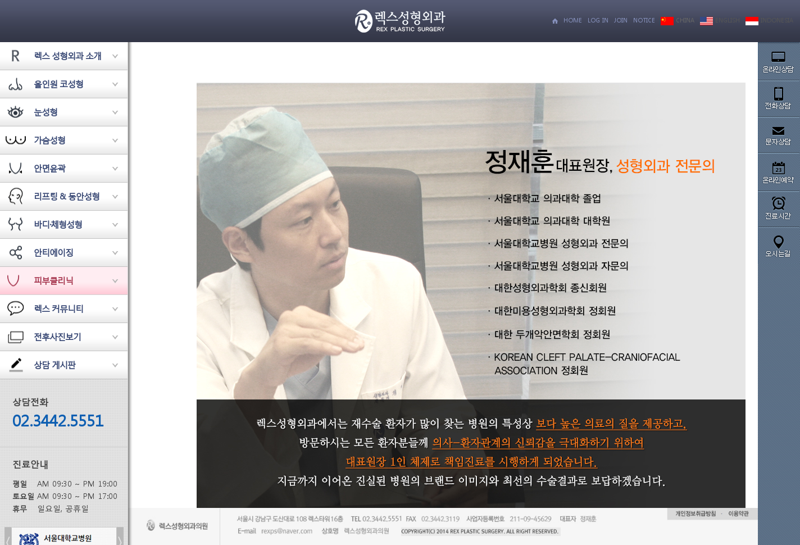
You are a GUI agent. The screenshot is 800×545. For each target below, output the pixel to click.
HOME (572, 20)
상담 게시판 (54, 364)
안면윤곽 (49, 168)
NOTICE (644, 20)
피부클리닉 (53, 280)
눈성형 (45, 111)
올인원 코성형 (58, 83)
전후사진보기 (57, 336)
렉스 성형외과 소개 (67, 55)
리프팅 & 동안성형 (66, 196)
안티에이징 (53, 252)
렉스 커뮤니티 (58, 308)
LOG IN (598, 20)
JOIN (621, 20)
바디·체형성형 (58, 224)
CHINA (677, 20)
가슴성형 (49, 140)
